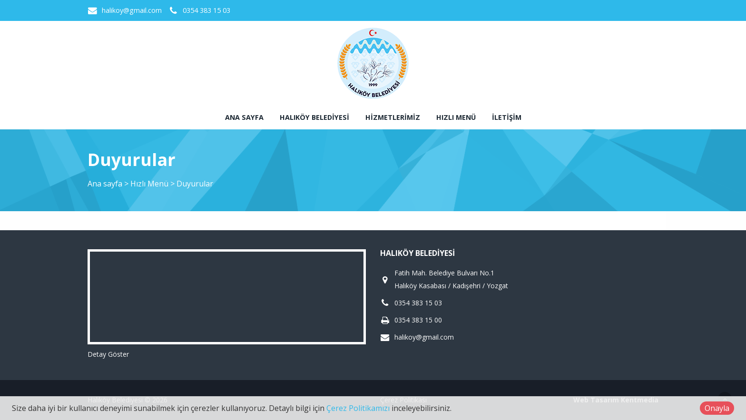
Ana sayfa (244, 117)
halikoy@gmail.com (132, 10)
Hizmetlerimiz (392, 117)
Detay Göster (108, 354)
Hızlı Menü (456, 117)
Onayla (717, 408)
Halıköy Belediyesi (314, 117)
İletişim (506, 117)
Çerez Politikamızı (358, 408)
